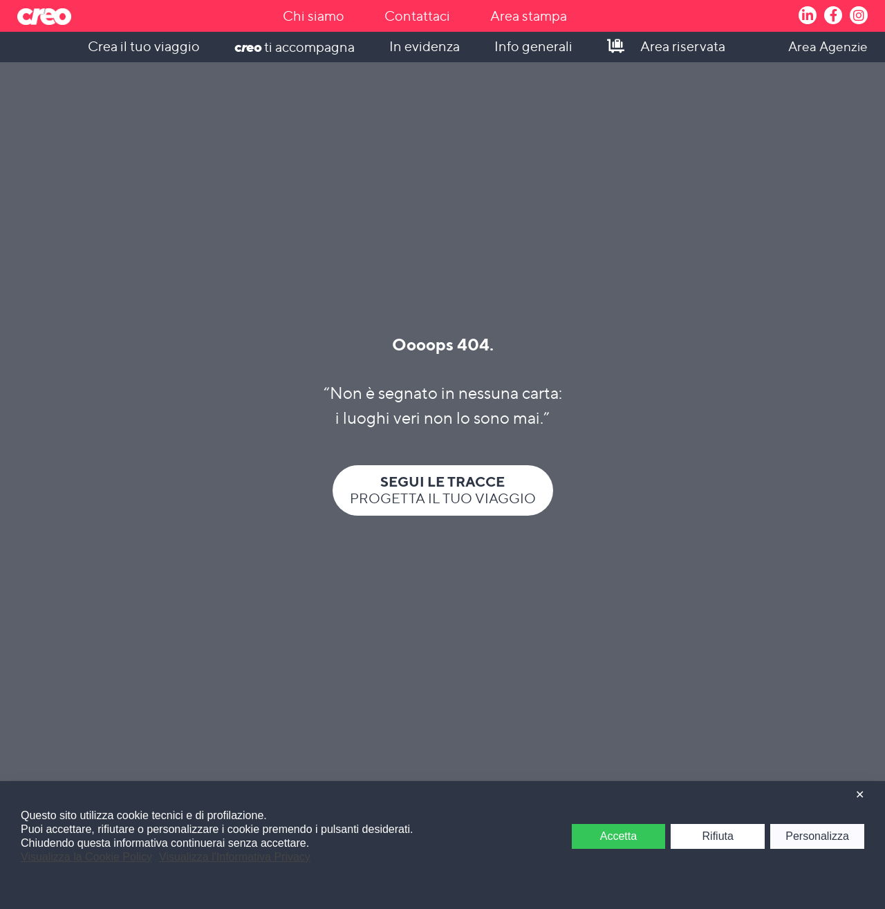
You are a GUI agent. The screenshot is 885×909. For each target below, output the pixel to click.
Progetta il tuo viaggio (443, 490)
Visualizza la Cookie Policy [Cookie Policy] (86, 857)
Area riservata (682, 46)
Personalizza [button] (817, 836)
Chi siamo (313, 16)
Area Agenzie (828, 46)
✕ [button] (859, 794)
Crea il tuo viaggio (144, 46)
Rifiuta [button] (718, 836)
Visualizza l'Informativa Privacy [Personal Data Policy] (234, 857)
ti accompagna (294, 46)
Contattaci (417, 16)
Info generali (533, 46)
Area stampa (528, 16)
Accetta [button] (618, 836)
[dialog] (442, 845)
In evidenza (424, 46)
